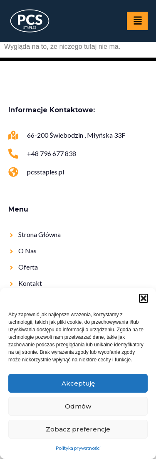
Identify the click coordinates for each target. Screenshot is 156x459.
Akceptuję (78, 383)
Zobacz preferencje (78, 429)
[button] (143, 298)
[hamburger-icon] (137, 21)
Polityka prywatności (78, 448)
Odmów (78, 406)
